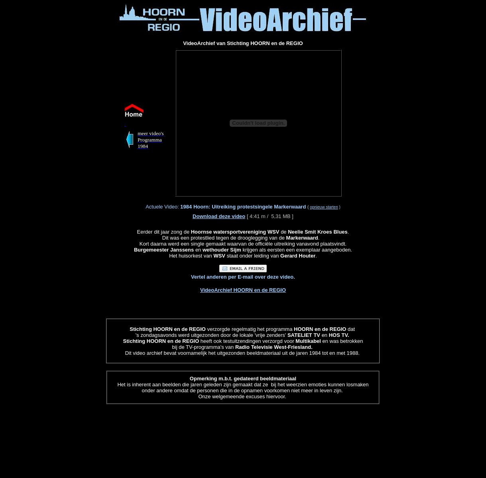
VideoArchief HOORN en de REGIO (243, 290)
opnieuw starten (324, 207)
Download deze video (219, 216)
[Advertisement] (60, 122)
